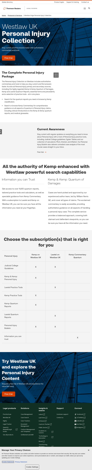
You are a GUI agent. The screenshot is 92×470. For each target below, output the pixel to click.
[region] (46, 458)
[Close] (88, 450)
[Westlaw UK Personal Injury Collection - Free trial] (8, 58)
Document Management (25, 425)
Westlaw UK (6, 418)
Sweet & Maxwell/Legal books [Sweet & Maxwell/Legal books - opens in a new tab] (10, 429)
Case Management (27, 414)
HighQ (5, 421)
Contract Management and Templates (28, 430)
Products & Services (15, 15)
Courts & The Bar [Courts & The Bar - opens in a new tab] (45, 424)
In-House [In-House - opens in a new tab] (42, 421)
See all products (8, 435)
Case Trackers (25, 421)
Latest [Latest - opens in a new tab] (42, 414)
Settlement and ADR (27, 435)
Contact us (60, 418)
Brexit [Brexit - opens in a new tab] (42, 441)
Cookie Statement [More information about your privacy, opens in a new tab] (8, 462)
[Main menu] (84, 8)
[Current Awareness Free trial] (41, 152)
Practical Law (7, 414)
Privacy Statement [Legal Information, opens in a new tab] (20, 462)
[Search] (89, 8)
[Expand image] (56, 75)
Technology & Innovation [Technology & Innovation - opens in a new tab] (46, 437)
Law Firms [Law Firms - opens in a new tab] (43, 418)
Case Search (25, 418)
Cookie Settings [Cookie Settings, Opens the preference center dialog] (32, 467)
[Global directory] (8, 2)
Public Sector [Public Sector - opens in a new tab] (44, 428)
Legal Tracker (7, 424)
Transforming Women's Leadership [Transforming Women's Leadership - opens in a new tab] (46, 447)
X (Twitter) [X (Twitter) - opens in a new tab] (80, 418)
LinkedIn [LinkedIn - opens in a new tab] (79, 421)
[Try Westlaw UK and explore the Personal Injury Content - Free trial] (8, 394)
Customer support (62, 414)
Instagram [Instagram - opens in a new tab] (80, 427)
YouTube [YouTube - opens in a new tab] (79, 424)
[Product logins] (59, 2)
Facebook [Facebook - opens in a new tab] (80, 414)
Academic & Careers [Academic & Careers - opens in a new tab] (46, 432)
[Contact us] (85, 2)
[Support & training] (72, 2)
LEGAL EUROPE (32, 8)
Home (4, 15)
